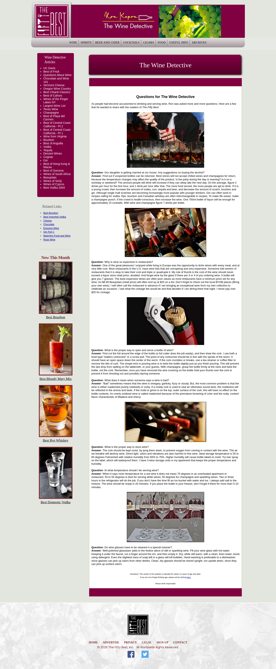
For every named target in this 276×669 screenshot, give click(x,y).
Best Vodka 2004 (54, 187)
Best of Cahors (52, 95)
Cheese (47, 220)
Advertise (111, 642)
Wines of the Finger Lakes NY (55, 100)
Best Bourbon (50, 213)
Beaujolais (50, 177)
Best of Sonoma (53, 170)
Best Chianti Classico (56, 92)
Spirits (74, 44)
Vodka (47, 146)
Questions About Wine (57, 75)
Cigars (151, 44)
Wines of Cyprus (53, 184)
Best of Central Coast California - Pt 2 (56, 124)
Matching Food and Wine (56, 235)
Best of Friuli (51, 71)
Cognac (48, 157)
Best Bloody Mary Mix (55, 379)
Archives (216, 44)
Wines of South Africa (57, 174)
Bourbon (48, 139)
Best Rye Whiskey (55, 440)
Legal (147, 642)
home (93, 642)
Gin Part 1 (48, 232)
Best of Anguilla (53, 143)
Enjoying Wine (51, 228)
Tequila (47, 150)
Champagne (51, 112)
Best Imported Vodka (54, 216)
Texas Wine (50, 109)
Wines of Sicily (52, 181)
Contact (180, 642)
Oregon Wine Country (57, 88)
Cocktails (129, 44)
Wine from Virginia (55, 136)
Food (169, 44)
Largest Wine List (54, 105)
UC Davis (49, 68)
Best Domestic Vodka (56, 502)
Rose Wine (49, 239)
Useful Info (191, 44)
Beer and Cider (100, 44)
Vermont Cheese (54, 85)
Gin (45, 160)
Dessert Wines (52, 153)
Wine (56, 44)
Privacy (130, 642)
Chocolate (48, 224)
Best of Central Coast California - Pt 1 (56, 131)
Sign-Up (162, 642)
